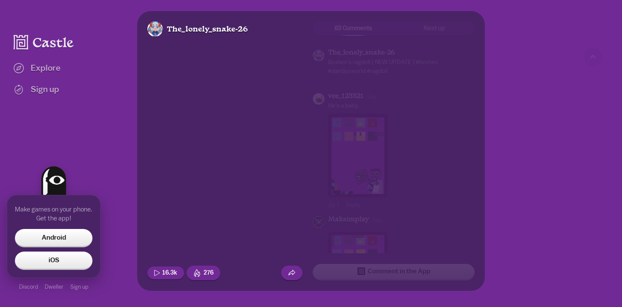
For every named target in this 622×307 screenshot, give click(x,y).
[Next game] (593, 253)
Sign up (79, 287)
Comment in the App (393, 271)
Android (54, 237)
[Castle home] (44, 42)
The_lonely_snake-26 (207, 29)
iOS (54, 260)
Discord (28, 287)
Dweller (54, 287)
